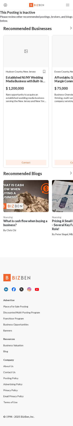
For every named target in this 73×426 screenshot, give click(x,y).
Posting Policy (10, 378)
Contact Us (9, 372)
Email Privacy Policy (13, 396)
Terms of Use (10, 402)
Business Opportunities (16, 324)
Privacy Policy (10, 390)
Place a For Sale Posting (15, 306)
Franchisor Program (13, 318)
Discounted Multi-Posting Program (21, 312)
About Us (8, 366)
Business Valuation (13, 345)
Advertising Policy (12, 384)
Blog (5, 351)
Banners (7, 330)
